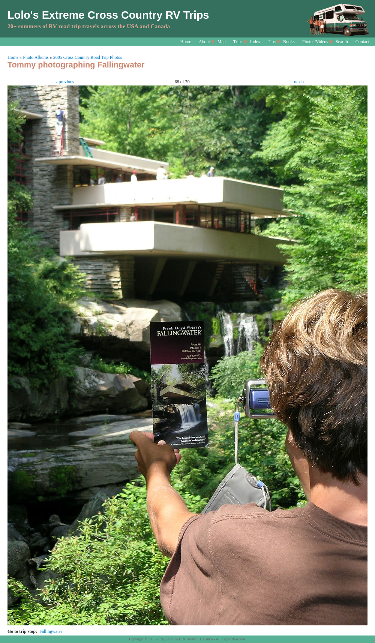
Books (289, 41)
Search (342, 41)
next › (299, 81)
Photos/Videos (315, 41)
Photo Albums (35, 57)
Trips (238, 41)
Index (255, 41)
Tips (272, 41)
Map (222, 41)
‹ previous (65, 81)
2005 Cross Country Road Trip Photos (87, 57)
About (204, 41)
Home (185, 41)
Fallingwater (50, 631)
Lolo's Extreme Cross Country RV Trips (108, 15)
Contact (362, 41)
